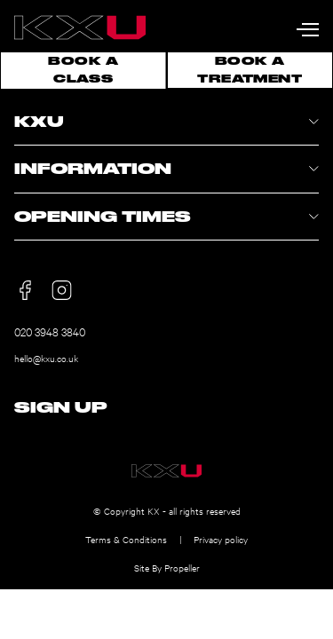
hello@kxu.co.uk (46, 358)
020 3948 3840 (49, 331)
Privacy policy (221, 539)
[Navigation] (308, 25)
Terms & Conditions (126, 539)
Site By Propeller (167, 567)
